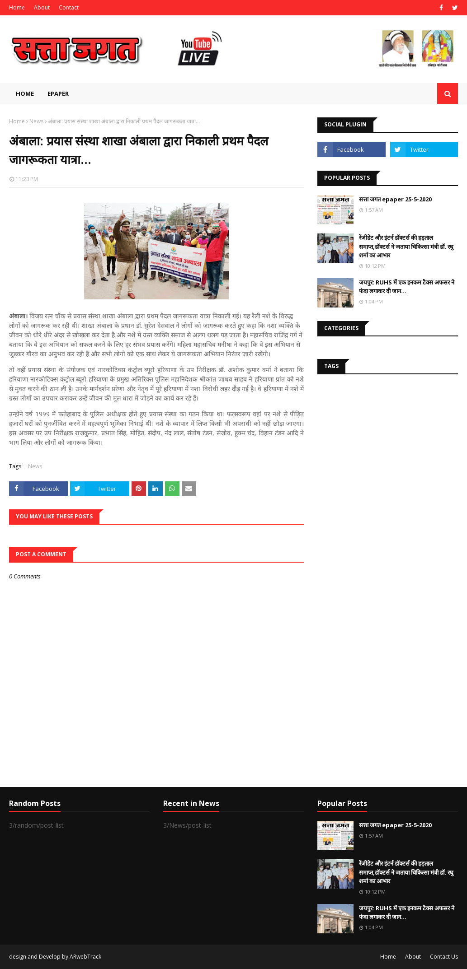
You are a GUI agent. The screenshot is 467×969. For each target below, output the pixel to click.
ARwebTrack (85, 956)
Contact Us (444, 956)
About (42, 7)
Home (17, 7)
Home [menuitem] (25, 93)
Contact (69, 7)
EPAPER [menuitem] (58, 93)
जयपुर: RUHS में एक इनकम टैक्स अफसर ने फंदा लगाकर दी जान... (406, 286)
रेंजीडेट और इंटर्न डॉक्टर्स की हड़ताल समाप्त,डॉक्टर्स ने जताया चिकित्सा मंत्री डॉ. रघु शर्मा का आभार (406, 246)
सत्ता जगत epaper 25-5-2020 (395, 199)
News (36, 121)
